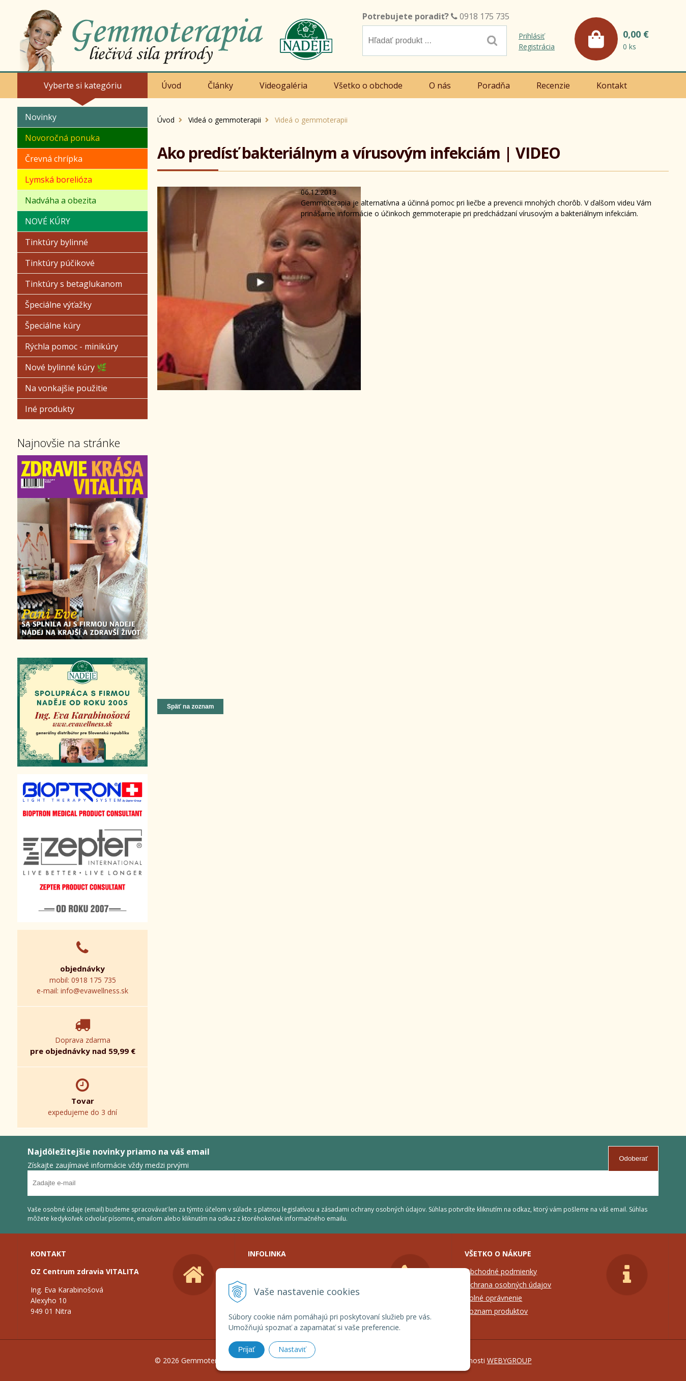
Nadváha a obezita (60, 200)
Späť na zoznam (190, 706)
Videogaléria (283, 85)
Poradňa (493, 85)
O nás (440, 85)
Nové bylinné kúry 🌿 (66, 367)
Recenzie (553, 85)
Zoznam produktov (496, 1311)
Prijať (246, 1349)
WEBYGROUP (509, 1360)
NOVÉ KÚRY (47, 221)
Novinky (40, 117)
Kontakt (611, 85)
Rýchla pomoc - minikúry (71, 346)
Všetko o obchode (368, 85)
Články (220, 85)
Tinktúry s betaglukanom (73, 283)
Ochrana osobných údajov (508, 1284)
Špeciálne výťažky (58, 304)
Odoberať (633, 1158)
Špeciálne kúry (52, 325)
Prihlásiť (532, 36)
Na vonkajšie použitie (66, 388)
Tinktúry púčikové (60, 263)
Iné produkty (49, 409)
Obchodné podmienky (501, 1271)
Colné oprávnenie (493, 1298)
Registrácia (537, 46)
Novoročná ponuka (62, 137)
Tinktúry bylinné (56, 242)
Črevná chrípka (53, 158)
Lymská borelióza (58, 179)
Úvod (166, 120)
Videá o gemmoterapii (224, 120)
